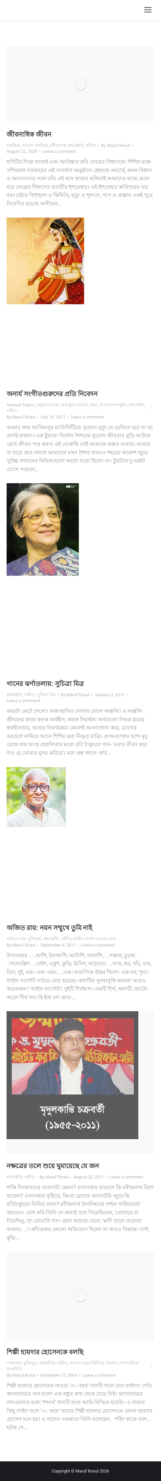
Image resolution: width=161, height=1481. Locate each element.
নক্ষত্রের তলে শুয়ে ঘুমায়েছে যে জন (53, 1166)
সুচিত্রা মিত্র (46, 694)
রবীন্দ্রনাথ (58, 145)
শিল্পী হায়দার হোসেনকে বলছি (45, 1352)
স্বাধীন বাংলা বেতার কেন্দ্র (94, 938)
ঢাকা (94, 404)
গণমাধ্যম (14, 1363)
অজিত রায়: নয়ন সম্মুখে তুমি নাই (49, 928)
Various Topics (20, 404)
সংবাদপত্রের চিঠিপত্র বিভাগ (93, 1363)
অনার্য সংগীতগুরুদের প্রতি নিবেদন (52, 394)
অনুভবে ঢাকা (47, 404)
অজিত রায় (16, 938)
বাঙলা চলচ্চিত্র (35, 145)
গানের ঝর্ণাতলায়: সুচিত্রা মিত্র (45, 684)
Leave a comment (59, 151)
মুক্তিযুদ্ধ (34, 938)
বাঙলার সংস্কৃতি (113, 404)
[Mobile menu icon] (147, 9)
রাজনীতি (47, 1363)
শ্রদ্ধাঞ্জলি (76, 145)
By (115, 145)
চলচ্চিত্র (13, 145)
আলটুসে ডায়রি (74, 404)
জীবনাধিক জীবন (29, 134)
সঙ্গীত (90, 145)
